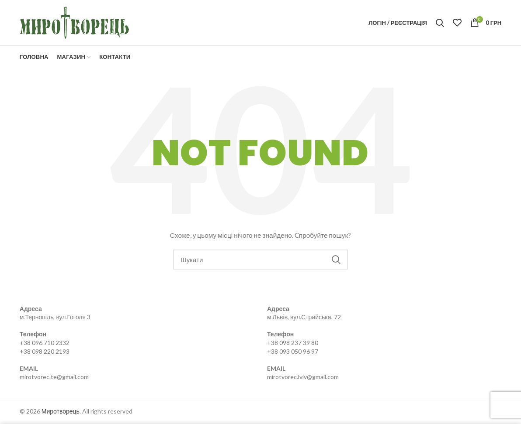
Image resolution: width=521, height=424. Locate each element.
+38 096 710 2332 (44, 342)
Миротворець (61, 411)
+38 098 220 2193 (44, 351)
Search (336, 260)
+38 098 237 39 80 (292, 342)
